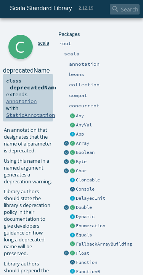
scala (33, 29)
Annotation (101, 69)
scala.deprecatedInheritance (90, 268)
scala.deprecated (77, 261)
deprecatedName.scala (83, 243)
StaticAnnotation (27, 76)
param (69, 234)
